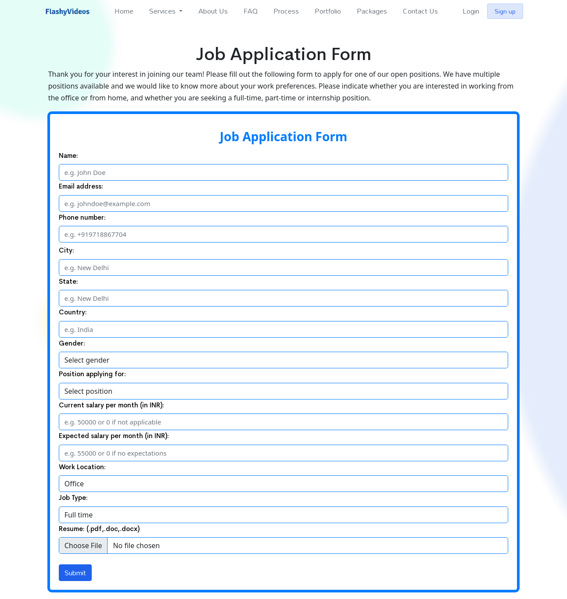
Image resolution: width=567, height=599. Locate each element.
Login (471, 11)
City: (66, 250)
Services (163, 11)
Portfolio (328, 11)
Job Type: (73, 497)
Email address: (81, 186)
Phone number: (82, 217)
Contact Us (420, 11)
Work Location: (82, 467)
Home (124, 11)
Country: (73, 312)
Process (286, 11)
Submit (75, 573)
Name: (68, 155)
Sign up (505, 11)
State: (68, 281)
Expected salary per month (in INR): (114, 435)
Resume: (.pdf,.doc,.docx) (99, 528)
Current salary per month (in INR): (111, 405)
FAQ (251, 11)
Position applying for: (92, 374)
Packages (372, 11)
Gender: (72, 343)
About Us (213, 11)
